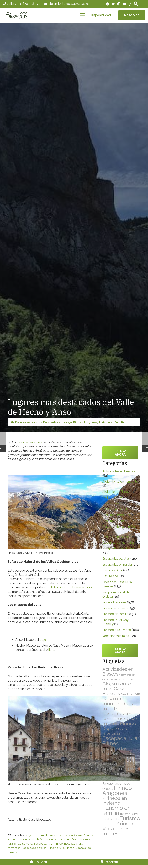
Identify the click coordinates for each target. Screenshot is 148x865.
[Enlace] (18, 15)
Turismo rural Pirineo (61, 847)
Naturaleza (110, 576)
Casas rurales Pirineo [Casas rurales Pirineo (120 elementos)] (120, 720)
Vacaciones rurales (115, 636)
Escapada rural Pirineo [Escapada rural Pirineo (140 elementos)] (120, 740)
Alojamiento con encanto (120, 481)
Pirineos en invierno (115, 608)
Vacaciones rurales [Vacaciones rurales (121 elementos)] (115, 831)
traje (43, 640)
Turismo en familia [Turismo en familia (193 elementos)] (116, 810)
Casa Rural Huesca (60, 835)
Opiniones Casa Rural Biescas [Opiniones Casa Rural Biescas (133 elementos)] (120, 775)
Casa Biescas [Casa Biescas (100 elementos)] (113, 691)
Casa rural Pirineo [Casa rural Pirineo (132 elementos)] (118, 706)
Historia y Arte (112, 570)
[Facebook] (107, 4)
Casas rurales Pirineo (116, 537)
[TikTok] (130, 4)
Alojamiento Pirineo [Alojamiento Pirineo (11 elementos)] (122, 679)
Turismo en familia (111, 422)
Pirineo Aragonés (85, 422)
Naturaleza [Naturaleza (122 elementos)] (123, 768)
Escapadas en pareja (57, 422)
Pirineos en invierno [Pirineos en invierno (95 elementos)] (114, 800)
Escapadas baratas (28, 422)
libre (51, 650)
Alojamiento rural (114, 497)
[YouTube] (124, 4)
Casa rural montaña (116, 515)
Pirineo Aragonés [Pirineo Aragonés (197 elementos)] (117, 790)
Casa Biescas (111, 503)
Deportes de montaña (118, 542)
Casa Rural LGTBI (115, 509)
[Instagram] (118, 4)
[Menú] (82, 15)
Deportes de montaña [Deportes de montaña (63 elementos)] (114, 731)
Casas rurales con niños (119, 526)
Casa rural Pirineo (114, 521)
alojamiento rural (36, 835)
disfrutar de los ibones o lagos (71, 587)
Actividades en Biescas (118, 471)
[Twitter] (113, 4)
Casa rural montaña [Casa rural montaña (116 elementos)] (113, 701)
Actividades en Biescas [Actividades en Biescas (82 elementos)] (118, 671)
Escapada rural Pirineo (48, 843)
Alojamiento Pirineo (116, 491)
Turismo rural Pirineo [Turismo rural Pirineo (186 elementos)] (121, 821)
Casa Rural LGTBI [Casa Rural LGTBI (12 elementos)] (130, 694)
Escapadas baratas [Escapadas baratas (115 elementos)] (114, 751)
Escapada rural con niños (60, 839)
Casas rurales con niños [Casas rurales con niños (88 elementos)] (117, 716)
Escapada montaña (30, 839)
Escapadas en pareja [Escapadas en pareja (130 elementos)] (118, 760)
